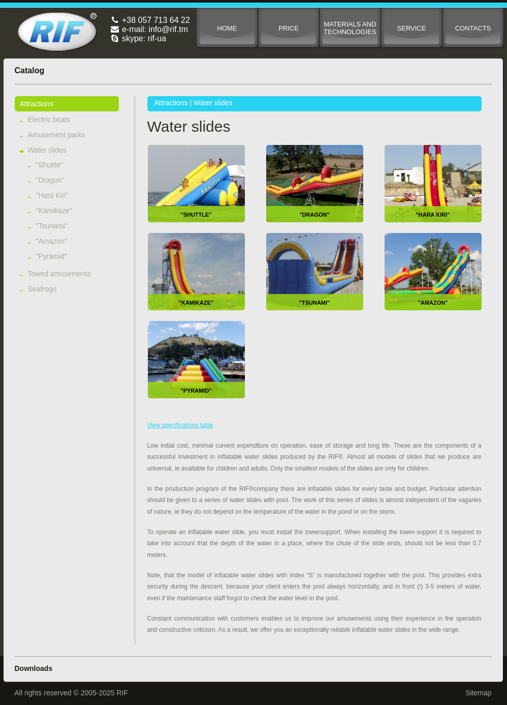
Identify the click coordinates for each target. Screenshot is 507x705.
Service (411, 28)
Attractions (36, 104)
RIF (57, 32)
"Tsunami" (52, 226)
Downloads (34, 668)
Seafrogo (42, 289)
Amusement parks (56, 135)
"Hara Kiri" (52, 195)
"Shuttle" (50, 165)
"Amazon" (51, 241)
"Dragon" (50, 180)
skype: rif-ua (138, 38)
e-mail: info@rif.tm (149, 29)
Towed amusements (59, 274)
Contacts (473, 28)
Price (288, 28)
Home (227, 28)
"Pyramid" (51, 256)
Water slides (47, 150)
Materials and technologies (350, 28)
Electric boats (49, 119)
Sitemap (478, 693)
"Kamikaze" (54, 211)
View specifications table (180, 425)
